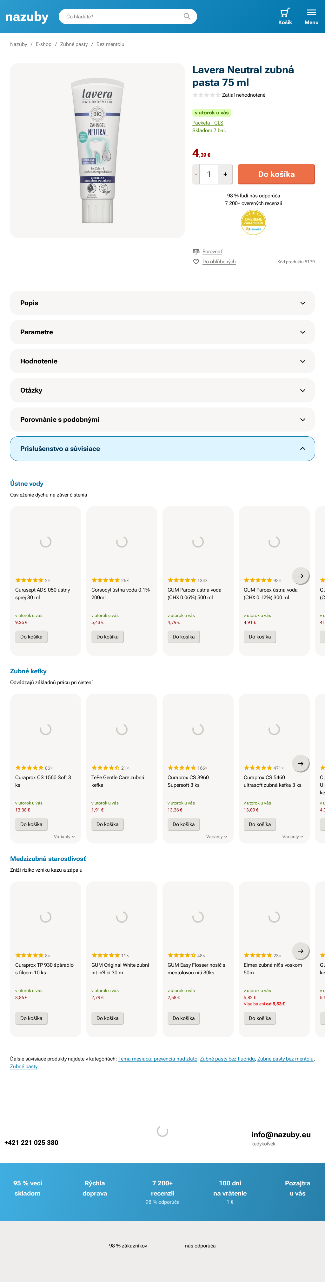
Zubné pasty (74, 44)
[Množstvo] (209, 174)
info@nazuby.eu (280, 1134)
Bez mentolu (110, 44)
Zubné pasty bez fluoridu (227, 1059)
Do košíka (276, 174)
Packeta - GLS (207, 123)
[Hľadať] (187, 16)
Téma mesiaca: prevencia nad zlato (157, 1059)
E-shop (43, 44)
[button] (311, 16)
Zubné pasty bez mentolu (285, 1059)
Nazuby (18, 44)
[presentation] (45, 541)
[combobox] (128, 16)
